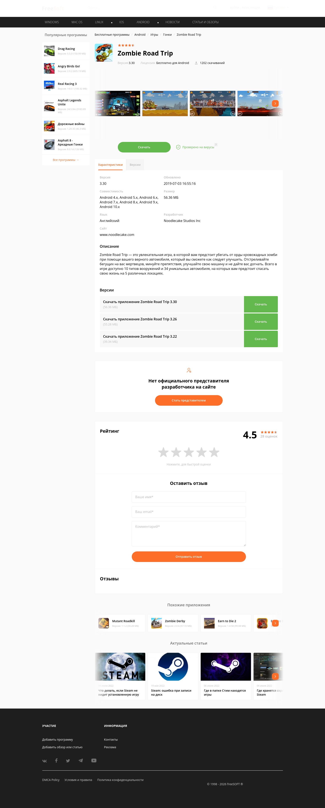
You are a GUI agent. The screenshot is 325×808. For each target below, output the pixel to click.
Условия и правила (78, 780)
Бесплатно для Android (172, 63)
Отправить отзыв (189, 557)
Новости (173, 22)
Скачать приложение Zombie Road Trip (140, 301)
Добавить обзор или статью (62, 747)
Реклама (110, 747)
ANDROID (143, 22)
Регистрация (251, 8)
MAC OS (76, 22)
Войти (234, 8)
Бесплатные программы (112, 35)
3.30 (126, 63)
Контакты (111, 739)
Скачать (144, 147)
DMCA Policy (51, 780)
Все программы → (66, 160)
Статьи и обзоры (205, 22)
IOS (121, 22)
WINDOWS (52, 22)
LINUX (99, 22)
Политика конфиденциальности (120, 780)
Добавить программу (57, 739)
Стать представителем (189, 400)
